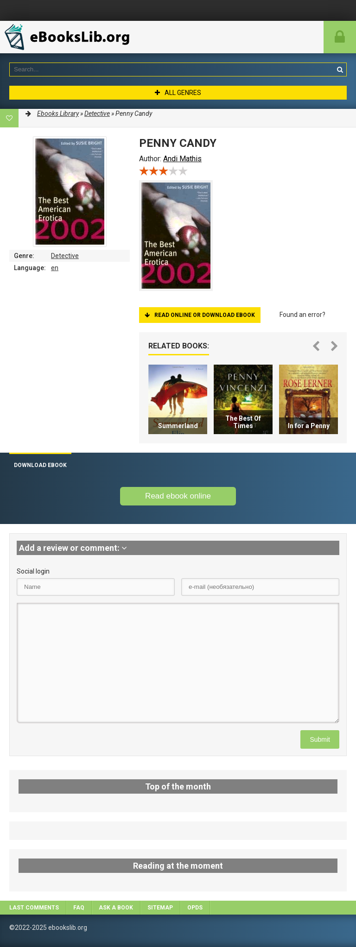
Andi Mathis (182, 158)
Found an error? (302, 314)
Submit (320, 739)
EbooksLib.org (69, 37)
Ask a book (116, 907)
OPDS (195, 907)
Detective (65, 255)
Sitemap (160, 907)
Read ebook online (178, 496)
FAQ (78, 907)
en (54, 267)
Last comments (34, 907)
